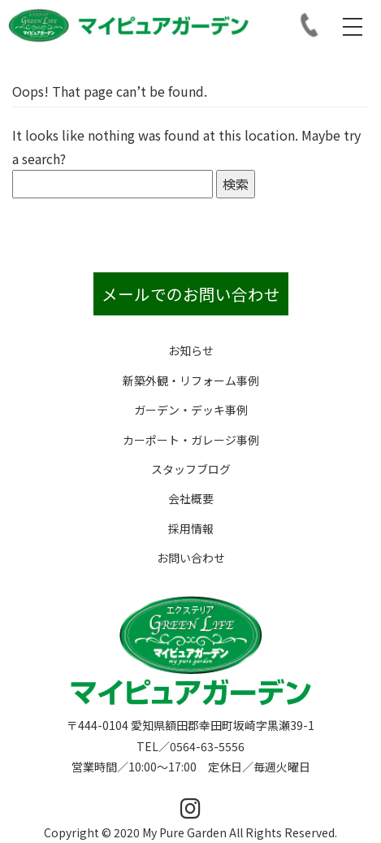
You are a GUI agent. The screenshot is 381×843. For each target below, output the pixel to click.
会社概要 (191, 498)
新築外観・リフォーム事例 (191, 380)
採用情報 (191, 528)
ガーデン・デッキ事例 (191, 410)
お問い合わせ (191, 558)
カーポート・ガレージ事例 (191, 440)
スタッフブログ (191, 469)
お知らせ (191, 350)
